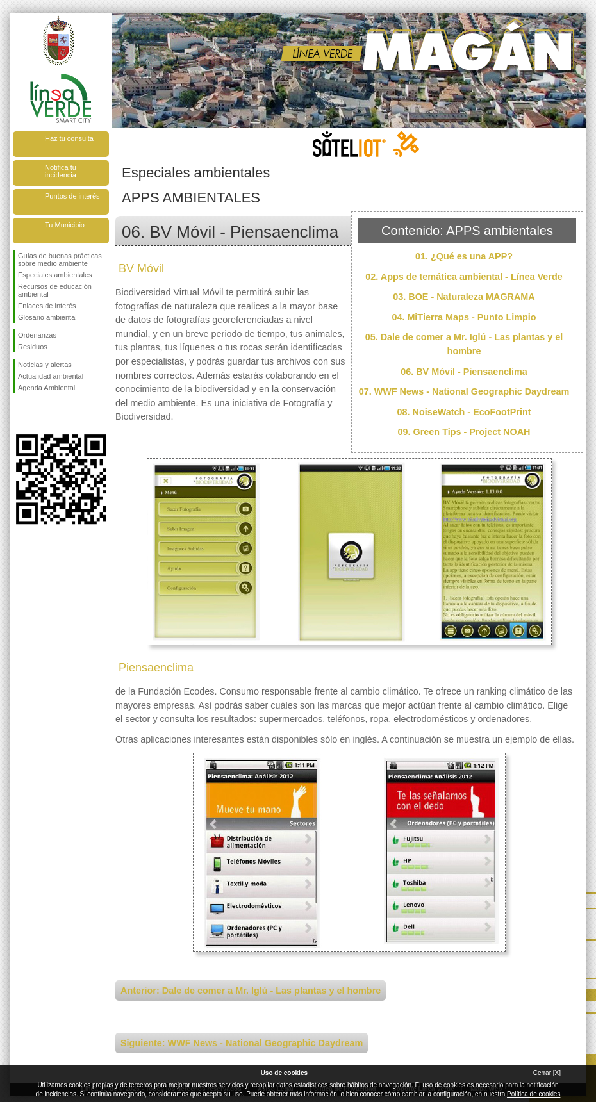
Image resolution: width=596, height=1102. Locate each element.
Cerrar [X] (547, 1072)
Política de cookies (533, 1094)
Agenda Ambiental (46, 387)
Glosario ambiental (47, 317)
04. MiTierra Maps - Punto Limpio (464, 317)
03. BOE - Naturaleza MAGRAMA (464, 297)
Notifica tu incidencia (60, 171)
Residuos (32, 346)
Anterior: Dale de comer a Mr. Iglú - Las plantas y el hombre (250, 990)
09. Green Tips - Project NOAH (464, 432)
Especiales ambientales (55, 275)
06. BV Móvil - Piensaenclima (464, 371)
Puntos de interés (72, 196)
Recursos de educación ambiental (55, 290)
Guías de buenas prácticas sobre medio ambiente (60, 259)
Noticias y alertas (45, 364)
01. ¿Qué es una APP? (464, 256)
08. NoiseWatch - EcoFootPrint (464, 412)
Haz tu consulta (69, 138)
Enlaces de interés (47, 305)
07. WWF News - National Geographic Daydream (464, 391)
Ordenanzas (37, 335)
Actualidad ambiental (50, 376)
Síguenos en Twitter (41, 414)
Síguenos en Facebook (20, 414)
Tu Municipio (65, 225)
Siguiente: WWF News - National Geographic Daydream (241, 1043)
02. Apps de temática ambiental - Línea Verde (463, 277)
